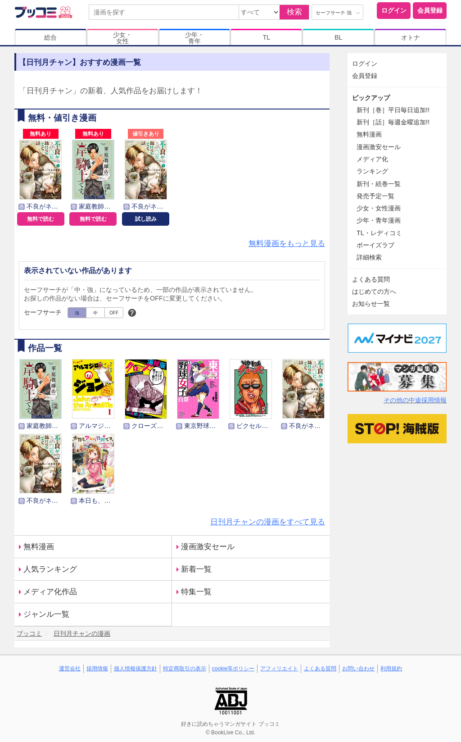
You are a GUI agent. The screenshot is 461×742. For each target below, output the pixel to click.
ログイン (394, 10)
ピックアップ (371, 97)
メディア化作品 (50, 591)
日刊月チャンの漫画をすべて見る (267, 522)
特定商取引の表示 (184, 668)
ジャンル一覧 (46, 614)
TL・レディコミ (379, 233)
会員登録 (430, 10)
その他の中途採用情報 (415, 400)
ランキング (372, 171)
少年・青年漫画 (379, 220)
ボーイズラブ (375, 245)
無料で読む (40, 219)
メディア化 (372, 159)
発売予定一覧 (375, 196)
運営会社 (70, 668)
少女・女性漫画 (379, 208)
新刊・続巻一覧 (379, 183)
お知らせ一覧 (371, 303)
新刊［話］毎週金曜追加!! (393, 122)
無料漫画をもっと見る (287, 243)
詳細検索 (369, 257)
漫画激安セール (208, 546)
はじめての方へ (374, 291)
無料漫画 (38, 546)
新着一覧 (196, 569)
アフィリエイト (279, 668)
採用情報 (97, 668)
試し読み (146, 219)
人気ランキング (50, 569)
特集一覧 (196, 591)
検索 (294, 12)
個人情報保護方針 (135, 668)
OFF (113, 312)
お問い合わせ (358, 668)
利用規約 (391, 668)
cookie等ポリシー (233, 668)
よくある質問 (371, 279)
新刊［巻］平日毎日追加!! (393, 110)
